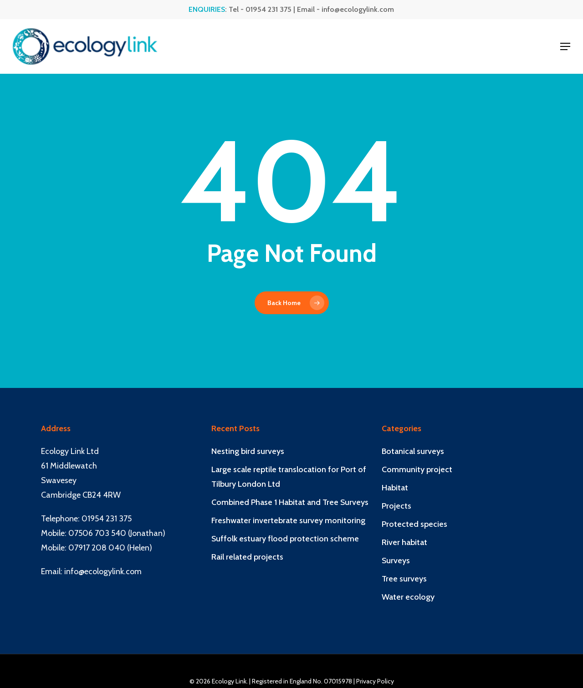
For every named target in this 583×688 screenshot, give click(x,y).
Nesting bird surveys (247, 451)
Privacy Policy (375, 681)
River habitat (404, 542)
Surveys (396, 560)
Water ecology (408, 597)
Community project (417, 469)
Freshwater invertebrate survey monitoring (288, 520)
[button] (565, 46)
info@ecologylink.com (358, 9)
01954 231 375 (268, 9)
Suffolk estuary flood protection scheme (285, 539)
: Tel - (217, 9)
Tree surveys (404, 579)
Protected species (414, 524)
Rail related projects (247, 557)
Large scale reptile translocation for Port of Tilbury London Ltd (288, 476)
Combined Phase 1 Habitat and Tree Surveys (289, 502)
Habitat (395, 488)
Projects (396, 506)
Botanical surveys (413, 451)
